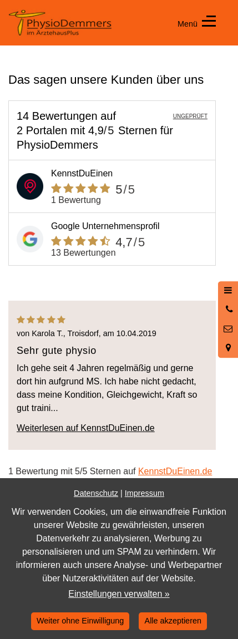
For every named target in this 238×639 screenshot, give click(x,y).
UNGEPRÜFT (190, 116)
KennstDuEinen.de (175, 471)
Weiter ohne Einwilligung (80, 620)
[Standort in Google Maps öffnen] (228, 347)
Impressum (144, 493)
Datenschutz (96, 493)
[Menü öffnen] (228, 290)
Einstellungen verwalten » (118, 594)
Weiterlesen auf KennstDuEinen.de (86, 428)
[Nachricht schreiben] (228, 329)
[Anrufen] (228, 310)
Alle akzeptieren (173, 620)
